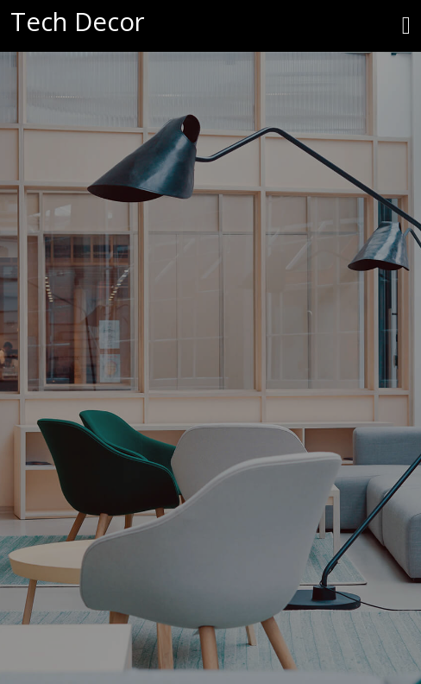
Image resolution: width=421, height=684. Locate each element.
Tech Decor (77, 21)
